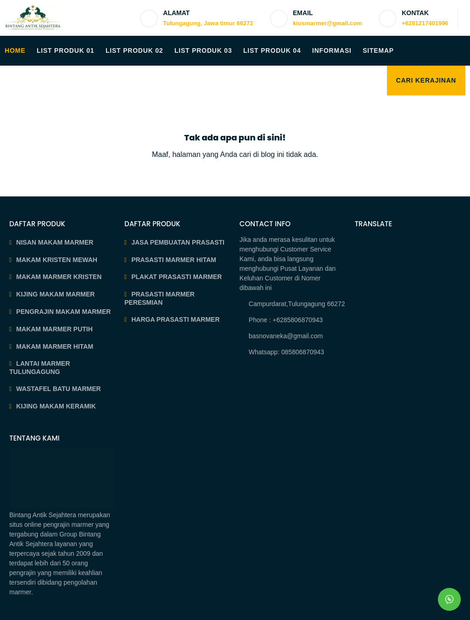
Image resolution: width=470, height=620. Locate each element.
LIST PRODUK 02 (134, 50)
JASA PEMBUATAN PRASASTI (177, 242)
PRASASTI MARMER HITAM (173, 259)
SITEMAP (378, 50)
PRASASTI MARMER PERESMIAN (159, 298)
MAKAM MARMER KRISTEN (58, 276)
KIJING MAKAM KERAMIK (55, 406)
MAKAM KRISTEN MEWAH (56, 259)
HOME (15, 50)
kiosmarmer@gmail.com (327, 23)
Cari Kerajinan (426, 80)
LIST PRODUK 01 (66, 50)
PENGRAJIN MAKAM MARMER (63, 311)
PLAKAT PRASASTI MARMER (176, 276)
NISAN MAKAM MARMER (54, 242)
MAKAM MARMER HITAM (54, 346)
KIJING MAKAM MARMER (55, 294)
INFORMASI (332, 50)
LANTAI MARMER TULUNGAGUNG (39, 367)
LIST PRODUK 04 (272, 50)
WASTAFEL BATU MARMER (58, 388)
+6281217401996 (425, 23)
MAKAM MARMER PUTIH (54, 329)
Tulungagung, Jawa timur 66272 (208, 23)
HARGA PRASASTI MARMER (175, 319)
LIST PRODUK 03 (203, 50)
